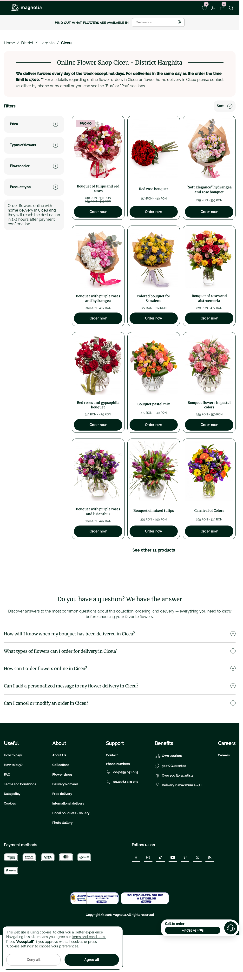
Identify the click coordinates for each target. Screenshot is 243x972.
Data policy (12, 824)
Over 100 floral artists (174, 806)
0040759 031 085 (122, 803)
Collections (60, 795)
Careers (224, 786)
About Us (59, 786)
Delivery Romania (65, 815)
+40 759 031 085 (193, 930)
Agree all (91, 960)
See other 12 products (153, 550)
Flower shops (62, 805)
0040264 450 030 (122, 812)
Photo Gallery (62, 853)
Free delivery (62, 824)
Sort (224, 106)
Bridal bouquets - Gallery (70, 844)
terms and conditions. (89, 937)
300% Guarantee (170, 796)
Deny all (33, 960)
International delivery (68, 834)
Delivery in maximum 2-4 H (178, 816)
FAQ (7, 805)
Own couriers (168, 786)
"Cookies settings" (20, 946)
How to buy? (13, 795)
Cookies (10, 834)
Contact (112, 786)
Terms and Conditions (20, 815)
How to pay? (13, 786)
